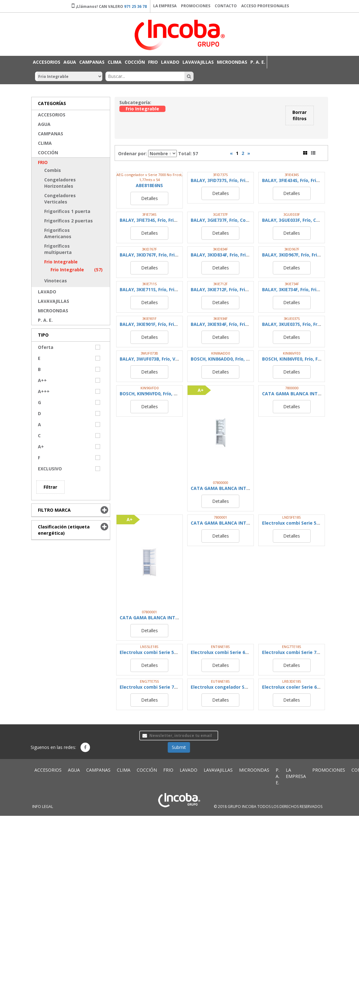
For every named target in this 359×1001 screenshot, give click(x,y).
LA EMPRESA (165, 6)
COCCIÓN (135, 62)
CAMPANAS (92, 62)
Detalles (149, 198)
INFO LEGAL (42, 806)
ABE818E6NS (149, 185)
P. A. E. (257, 62)
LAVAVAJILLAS (198, 62)
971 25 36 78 (135, 6)
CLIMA (115, 62)
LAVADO (170, 62)
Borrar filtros (299, 115)
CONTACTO (226, 6)
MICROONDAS (232, 62)
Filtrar (50, 487)
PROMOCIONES (195, 6)
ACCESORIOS (46, 62)
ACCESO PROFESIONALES (265, 6)
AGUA (69, 62)
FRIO (153, 62)
